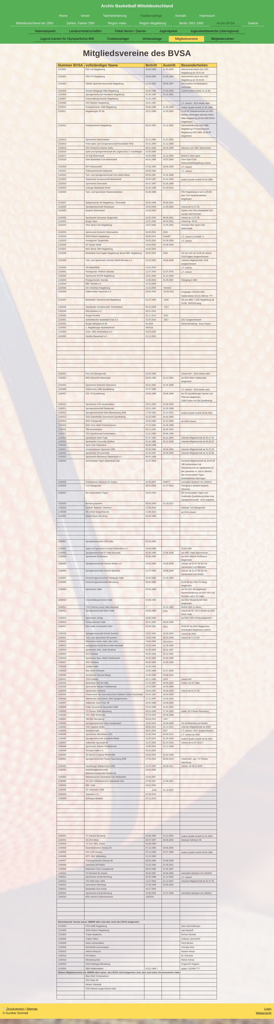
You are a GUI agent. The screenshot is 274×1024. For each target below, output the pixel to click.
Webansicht (263, 1013)
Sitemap (31, 1009)
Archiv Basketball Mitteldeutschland (137, 5)
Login (267, 1009)
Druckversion (14, 1009)
